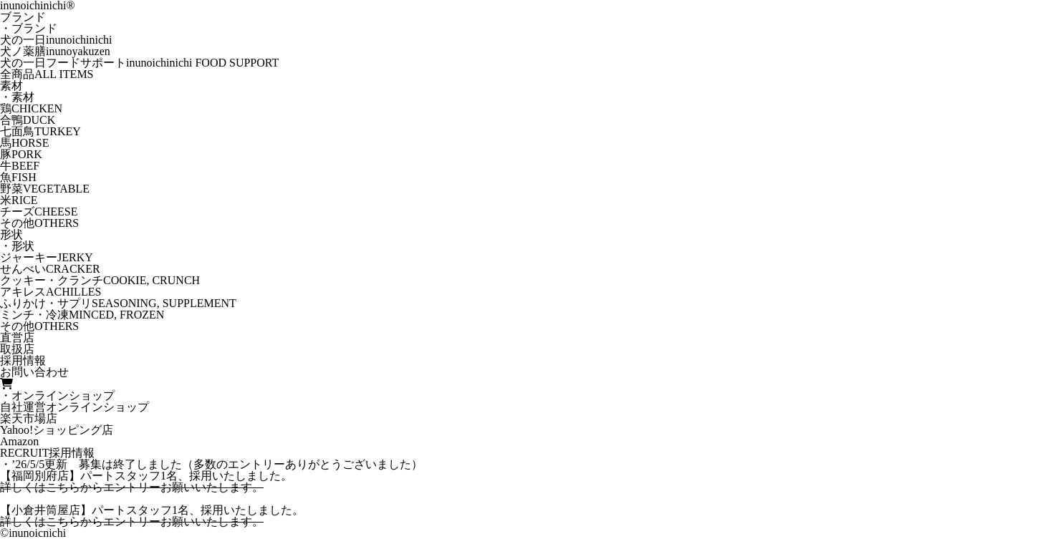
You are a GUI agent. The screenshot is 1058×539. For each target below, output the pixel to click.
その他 (39, 223)
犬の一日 (56, 40)
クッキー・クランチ (100, 280)
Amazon (19, 441)
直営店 (17, 337)
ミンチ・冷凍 (82, 315)
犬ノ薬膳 (55, 51)
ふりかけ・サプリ (118, 303)
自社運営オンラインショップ (74, 407)
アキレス (50, 292)
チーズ (38, 211)
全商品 (47, 74)
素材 (11, 85)
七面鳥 (40, 131)
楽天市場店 (28, 418)
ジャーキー (46, 257)
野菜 (45, 189)
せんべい (50, 269)
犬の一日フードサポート (139, 63)
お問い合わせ (34, 372)
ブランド (23, 17)
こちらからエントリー (103, 487)
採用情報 (23, 360)
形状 (11, 234)
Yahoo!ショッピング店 (56, 430)
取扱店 (17, 349)
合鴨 (27, 120)
